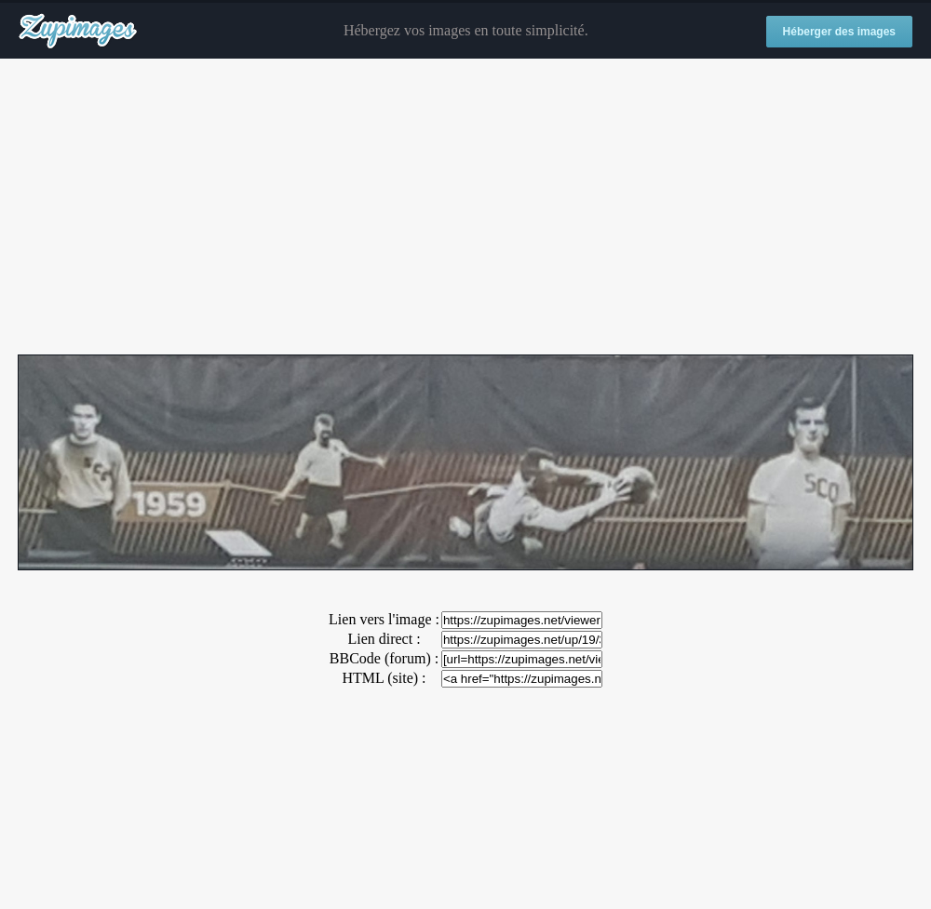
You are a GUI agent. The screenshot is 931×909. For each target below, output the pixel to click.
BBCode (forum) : (384, 658)
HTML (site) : (383, 678)
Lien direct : (383, 639)
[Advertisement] (465, 207)
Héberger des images (839, 31)
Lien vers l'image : (384, 619)
